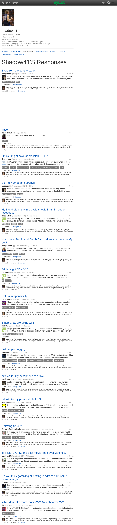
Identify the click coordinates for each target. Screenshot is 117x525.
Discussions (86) (15, 51)
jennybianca (7, 246)
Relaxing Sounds (12, 426)
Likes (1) (62, 51)
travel (5, 129)
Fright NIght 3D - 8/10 (15, 269)
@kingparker (16, 216)
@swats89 (13, 352)
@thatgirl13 (14, 402)
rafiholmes (6, 272)
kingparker (6, 216)
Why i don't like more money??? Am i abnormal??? (33, 502)
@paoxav (11, 326)
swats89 (5, 352)
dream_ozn (6, 159)
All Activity (5, 51)
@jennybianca (18, 246)
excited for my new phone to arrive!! (23, 376)
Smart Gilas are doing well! (18, 322)
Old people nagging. (14, 349)
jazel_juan (6, 379)
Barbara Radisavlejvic (11, 429)
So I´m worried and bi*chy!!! (19, 182)
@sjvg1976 (13, 505)
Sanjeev (5, 505)
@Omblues (14, 482)
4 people (18, 516)
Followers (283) (7, 54)
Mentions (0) (53, 51)
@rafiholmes (15, 272)
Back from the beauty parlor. (19, 70)
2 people (22, 263)
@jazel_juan (15, 379)
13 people (18, 85)
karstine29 (6, 456)
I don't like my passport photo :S (21, 399)
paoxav (5, 326)
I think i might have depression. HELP (25, 155)
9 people (18, 413)
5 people (18, 197)
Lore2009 (6, 299)
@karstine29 (15, 456)
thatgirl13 (6, 402)
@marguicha (16, 74)
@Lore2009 (14, 299)
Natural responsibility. (15, 296)
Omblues (5, 482)
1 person (22, 91)
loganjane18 (7, 133)
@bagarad (25, 429)
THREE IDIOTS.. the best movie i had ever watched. (34, 452)
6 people (18, 257)
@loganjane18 (18, 133)
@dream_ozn (16, 159)
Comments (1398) (42, 51)
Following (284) (18, 54)
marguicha (6, 74)
